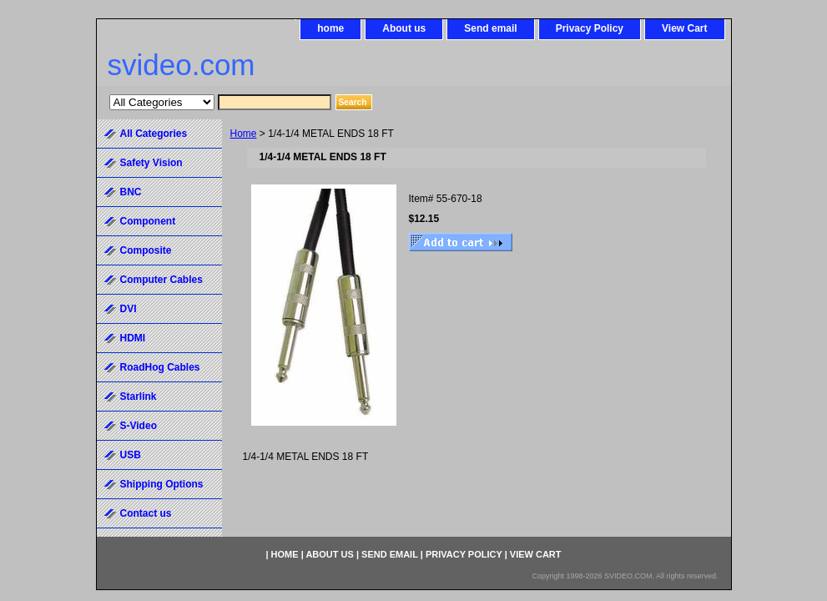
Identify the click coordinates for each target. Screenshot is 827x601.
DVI (128, 309)
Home (243, 133)
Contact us (146, 513)
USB (130, 455)
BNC (131, 192)
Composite (146, 250)
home (330, 28)
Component (148, 221)
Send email (490, 28)
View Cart (684, 28)
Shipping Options (162, 484)
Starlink (138, 396)
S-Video (138, 426)
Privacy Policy (589, 28)
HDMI (133, 338)
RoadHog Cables (160, 367)
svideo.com (181, 64)
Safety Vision (151, 163)
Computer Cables (161, 279)
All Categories (154, 133)
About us (404, 28)
